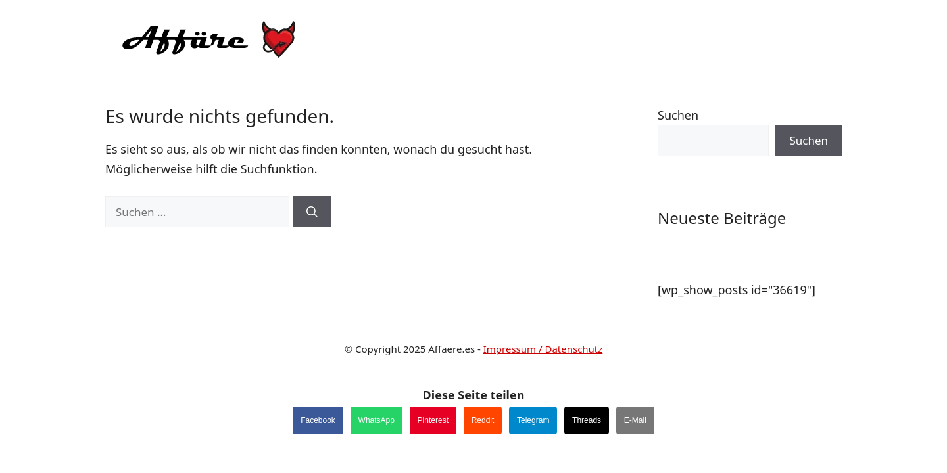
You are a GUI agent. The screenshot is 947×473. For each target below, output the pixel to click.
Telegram (533, 420)
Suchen (678, 115)
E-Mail (635, 420)
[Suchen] (312, 212)
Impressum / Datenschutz (543, 348)
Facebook (318, 420)
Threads (586, 420)
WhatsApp (376, 420)
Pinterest (433, 420)
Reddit (483, 420)
